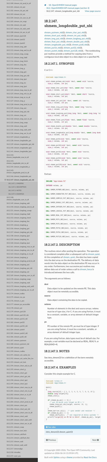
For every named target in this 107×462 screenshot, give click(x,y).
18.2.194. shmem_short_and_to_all (19, 366)
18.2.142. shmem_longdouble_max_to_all (18, 156)
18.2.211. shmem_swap (15, 427)
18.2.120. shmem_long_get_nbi (18, 76)
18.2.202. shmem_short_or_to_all (19, 395)
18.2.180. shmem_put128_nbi (17, 315)
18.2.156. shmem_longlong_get (18, 228)
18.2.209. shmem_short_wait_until (19, 420)
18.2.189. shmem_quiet (15, 348)
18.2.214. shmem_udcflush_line (18, 438)
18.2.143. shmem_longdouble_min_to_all (17, 162)
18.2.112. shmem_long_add (16, 47)
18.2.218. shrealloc (13, 452)
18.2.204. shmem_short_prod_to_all (20, 402)
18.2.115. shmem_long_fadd (17, 57)
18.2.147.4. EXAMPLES (16, 194)
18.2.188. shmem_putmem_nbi (18, 344)
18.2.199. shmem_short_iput (17, 384)
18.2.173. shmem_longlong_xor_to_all (20, 290)
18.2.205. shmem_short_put (17, 405)
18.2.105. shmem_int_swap (16, 21)
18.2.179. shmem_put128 (16, 312)
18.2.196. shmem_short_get (17, 373)
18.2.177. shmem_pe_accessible (18, 304)
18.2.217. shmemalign (15, 449)
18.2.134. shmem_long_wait (17, 126)
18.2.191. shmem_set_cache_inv (18, 355)
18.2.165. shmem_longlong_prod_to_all (21, 261)
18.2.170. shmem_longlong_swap (19, 279)
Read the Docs (90, 457)
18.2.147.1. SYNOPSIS (16, 183)
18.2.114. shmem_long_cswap (17, 54)
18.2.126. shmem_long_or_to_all (18, 97)
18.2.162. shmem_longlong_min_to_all (20, 250)
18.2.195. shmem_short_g (16, 369)
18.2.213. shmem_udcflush (16, 434)
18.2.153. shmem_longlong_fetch (19, 218)
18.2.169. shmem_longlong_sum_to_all (21, 275)
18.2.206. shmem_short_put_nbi (18, 409)
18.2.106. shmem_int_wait (16, 25)
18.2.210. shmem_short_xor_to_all (19, 423)
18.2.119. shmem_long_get (16, 72)
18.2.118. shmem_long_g (16, 68)
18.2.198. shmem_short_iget (17, 380)
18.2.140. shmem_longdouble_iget (19, 148)
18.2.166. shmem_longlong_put (18, 265)
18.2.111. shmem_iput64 (16, 43)
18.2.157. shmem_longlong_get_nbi (19, 232)
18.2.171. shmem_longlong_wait (18, 283)
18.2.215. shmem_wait (15, 441)
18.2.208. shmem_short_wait (17, 416)
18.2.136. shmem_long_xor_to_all (19, 133)
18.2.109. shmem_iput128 (16, 36)
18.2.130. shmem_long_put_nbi (18, 112)
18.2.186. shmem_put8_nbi (16, 337)
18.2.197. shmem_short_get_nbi (18, 376)
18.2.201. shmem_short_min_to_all (19, 391)
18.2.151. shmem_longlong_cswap (19, 210)
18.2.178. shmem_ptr (14, 308)
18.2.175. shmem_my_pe (16, 297)
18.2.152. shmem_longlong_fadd (18, 214)
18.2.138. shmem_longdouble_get (19, 140)
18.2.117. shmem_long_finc (16, 65)
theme (69, 457)
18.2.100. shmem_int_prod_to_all (19, 3)
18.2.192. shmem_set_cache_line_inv (20, 358)
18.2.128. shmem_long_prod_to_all (19, 104)
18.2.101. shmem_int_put (16, 7)
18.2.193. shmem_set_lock (16, 362)
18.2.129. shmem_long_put (16, 108)
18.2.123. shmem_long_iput (17, 86)
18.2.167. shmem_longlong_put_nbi (19, 268)
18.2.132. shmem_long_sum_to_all (19, 119)
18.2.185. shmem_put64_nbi (17, 333)
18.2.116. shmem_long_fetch (17, 61)
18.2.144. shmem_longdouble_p (18, 167)
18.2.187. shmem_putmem (16, 340)
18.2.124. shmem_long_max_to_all (19, 90)
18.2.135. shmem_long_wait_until (19, 130)
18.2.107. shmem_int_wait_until (18, 29)
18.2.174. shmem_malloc (16, 294)
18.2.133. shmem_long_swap (17, 122)
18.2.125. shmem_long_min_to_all (19, 94)
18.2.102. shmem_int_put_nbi (17, 11)
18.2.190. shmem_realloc (16, 351)
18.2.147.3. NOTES (14, 190)
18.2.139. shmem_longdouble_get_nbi (20, 144)
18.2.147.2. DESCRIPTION (17, 187)
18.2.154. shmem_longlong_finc (18, 221)
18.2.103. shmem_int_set (16, 14)
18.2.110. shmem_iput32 (16, 39)
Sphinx (57, 457)
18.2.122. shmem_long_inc (16, 83)
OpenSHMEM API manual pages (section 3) (67, 8)
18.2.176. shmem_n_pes (15, 301)
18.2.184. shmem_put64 (16, 330)
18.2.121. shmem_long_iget (17, 79)
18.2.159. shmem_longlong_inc (18, 239)
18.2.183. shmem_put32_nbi (17, 326)
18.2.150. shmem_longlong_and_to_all (20, 207)
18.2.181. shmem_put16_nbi (17, 319)
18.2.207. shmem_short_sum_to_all (19, 413)
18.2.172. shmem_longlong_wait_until (20, 286)
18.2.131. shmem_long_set (16, 115)
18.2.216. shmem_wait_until (17, 445)
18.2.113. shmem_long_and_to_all (19, 50)
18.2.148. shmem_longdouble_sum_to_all (18, 199)
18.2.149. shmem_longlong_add (18, 203)
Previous (51, 440)
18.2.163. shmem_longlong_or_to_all (20, 254)
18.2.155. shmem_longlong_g (17, 225)
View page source (92, 11)
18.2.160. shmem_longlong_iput (18, 243)
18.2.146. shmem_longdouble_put (19, 176)
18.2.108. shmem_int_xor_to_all (18, 32)
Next (95, 440)
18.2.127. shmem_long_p (16, 101)
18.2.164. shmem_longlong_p (17, 257)
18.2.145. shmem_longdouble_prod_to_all (18, 172)
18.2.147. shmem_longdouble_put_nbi (19, 180)
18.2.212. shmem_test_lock (17, 431)
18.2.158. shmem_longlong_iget (18, 236)
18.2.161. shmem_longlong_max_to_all (20, 247)
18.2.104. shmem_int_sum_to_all (18, 18)
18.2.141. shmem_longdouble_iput (19, 151)
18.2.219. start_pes (14, 456)
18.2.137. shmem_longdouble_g (18, 137)
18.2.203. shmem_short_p (16, 398)
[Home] (45, 5)
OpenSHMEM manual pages (63, 5)
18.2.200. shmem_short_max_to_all (19, 387)
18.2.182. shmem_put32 (16, 322)
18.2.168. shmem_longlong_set (18, 272)
